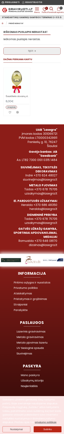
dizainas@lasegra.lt (43, 245)
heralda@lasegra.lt (43, 209)
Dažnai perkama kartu (17, 59)
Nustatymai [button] (16, 429)
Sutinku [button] (47, 429)
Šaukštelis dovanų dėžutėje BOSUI (17, 96)
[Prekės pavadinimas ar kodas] (51, 10)
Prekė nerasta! (16, 23)
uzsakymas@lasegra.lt (41, 193)
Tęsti (30, 51)
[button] (11, 107)
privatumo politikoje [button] (45, 422)
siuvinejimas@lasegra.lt (40, 180)
